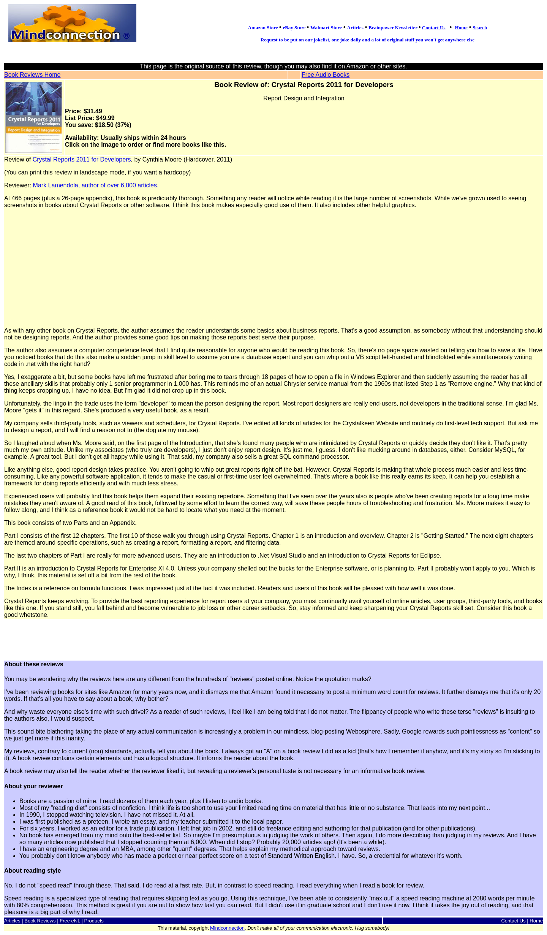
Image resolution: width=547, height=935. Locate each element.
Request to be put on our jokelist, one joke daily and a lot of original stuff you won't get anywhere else (367, 40)
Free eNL (70, 921)
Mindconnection (227, 928)
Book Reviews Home (32, 74)
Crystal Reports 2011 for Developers (82, 159)
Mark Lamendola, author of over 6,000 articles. (96, 185)
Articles (12, 921)
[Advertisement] (273, 268)
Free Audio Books (325, 74)
